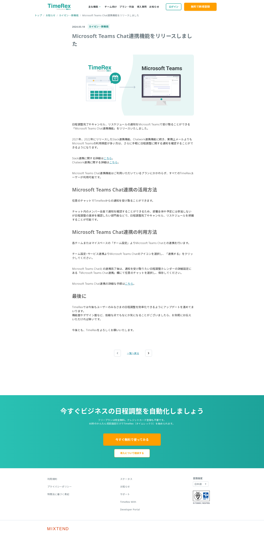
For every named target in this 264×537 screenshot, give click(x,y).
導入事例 (142, 6)
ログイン (173, 6)
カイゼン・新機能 (69, 15)
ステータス (126, 479)
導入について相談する (132, 453)
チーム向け (111, 6)
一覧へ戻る (133, 353)
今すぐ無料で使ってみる (132, 440)
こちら (108, 158)
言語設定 (198, 478)
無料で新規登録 (200, 6)
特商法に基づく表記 (58, 494)
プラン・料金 (126, 6)
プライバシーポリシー (59, 486)
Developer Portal (130, 509)
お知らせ (154, 6)
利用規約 (52, 479)
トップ (38, 15)
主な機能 (93, 6)
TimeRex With (128, 501)
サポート (125, 494)
